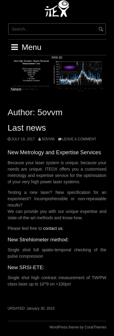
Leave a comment (79, 139)
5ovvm (48, 139)
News (16, 89)
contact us (53, 228)
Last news (27, 127)
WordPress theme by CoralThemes (78, 327)
